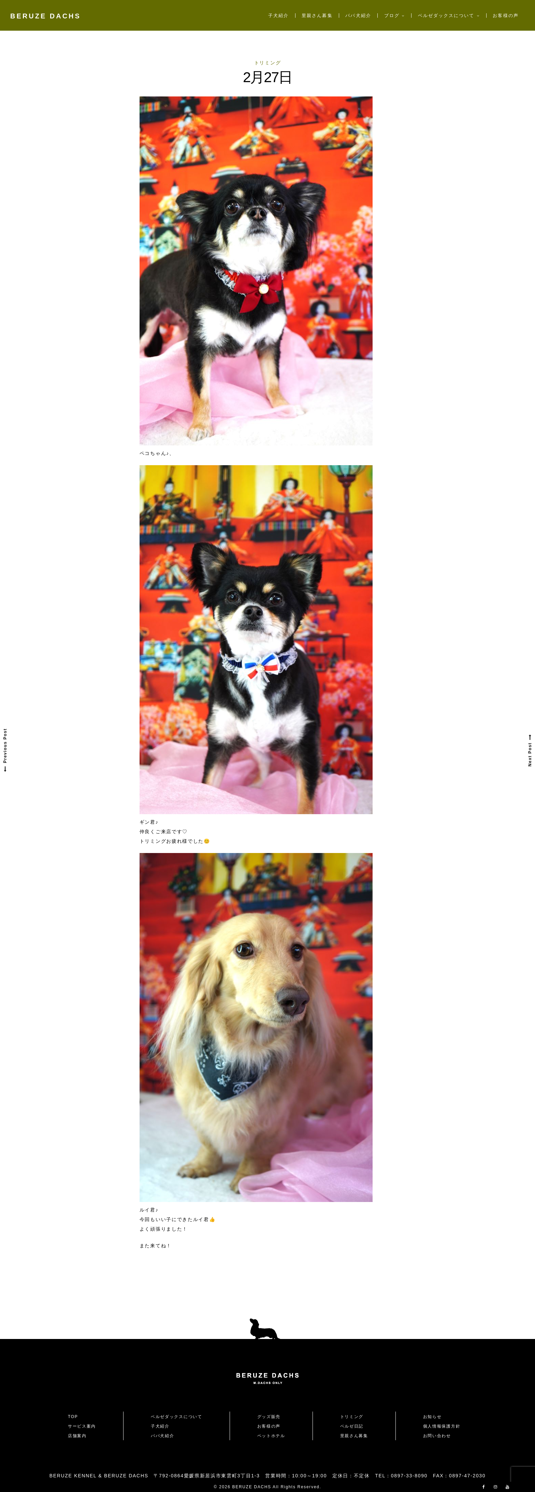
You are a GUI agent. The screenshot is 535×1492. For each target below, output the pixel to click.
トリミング (267, 62)
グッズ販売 (268, 1416)
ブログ (392, 15)
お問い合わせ (439, 1435)
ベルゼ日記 (351, 1426)
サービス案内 (82, 1426)
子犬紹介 (278, 15)
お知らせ (432, 1416)
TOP (73, 1416)
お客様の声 (505, 15)
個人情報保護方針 (441, 1426)
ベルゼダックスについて (446, 15)
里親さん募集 (317, 15)
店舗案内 (77, 1435)
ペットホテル (271, 1435)
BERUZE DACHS (45, 16)
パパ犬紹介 (358, 15)
